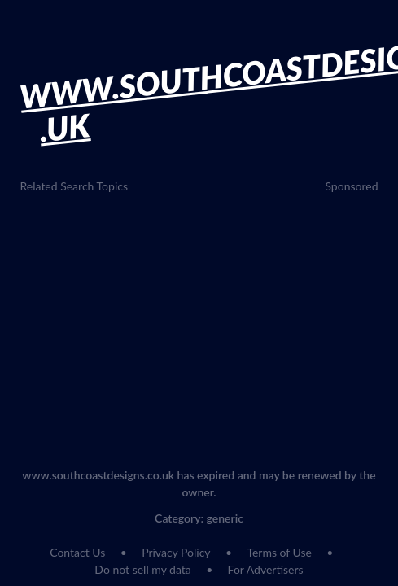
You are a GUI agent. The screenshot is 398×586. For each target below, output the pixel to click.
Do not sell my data (142, 569)
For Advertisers (266, 569)
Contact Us (77, 552)
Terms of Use (279, 552)
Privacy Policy (176, 552)
